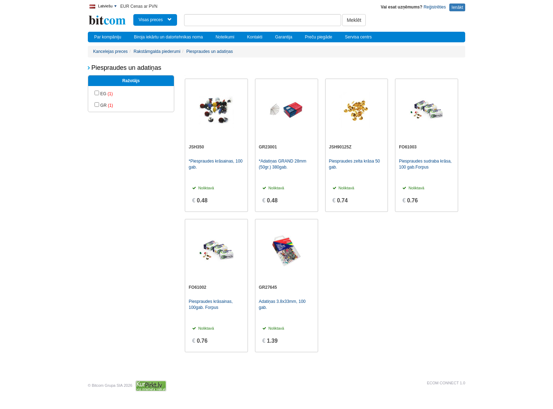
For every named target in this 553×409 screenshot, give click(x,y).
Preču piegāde (318, 37)
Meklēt (354, 20)
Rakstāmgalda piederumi (157, 51)
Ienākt (457, 7)
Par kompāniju (107, 37)
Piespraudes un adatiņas (209, 51)
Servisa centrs (358, 37)
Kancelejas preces (110, 51)
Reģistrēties (435, 7)
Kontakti (254, 37)
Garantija (283, 37)
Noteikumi (224, 37)
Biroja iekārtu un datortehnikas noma (168, 37)
